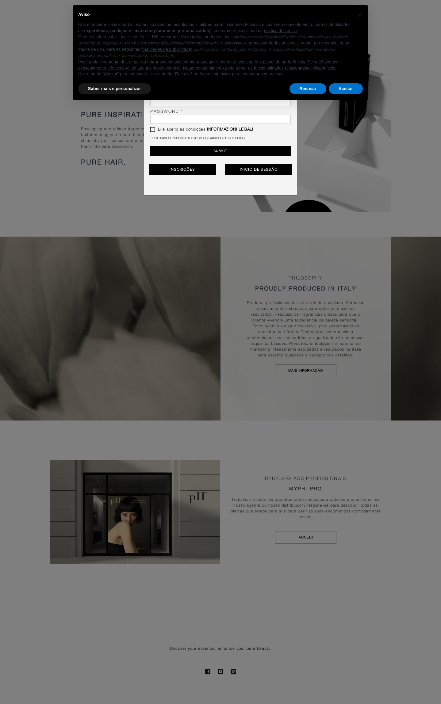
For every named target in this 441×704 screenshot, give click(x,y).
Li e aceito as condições (201, 129)
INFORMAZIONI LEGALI (230, 129)
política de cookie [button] (280, 30)
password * (220, 116)
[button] (360, 15)
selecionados (189, 36)
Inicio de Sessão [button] (259, 168)
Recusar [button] (307, 88)
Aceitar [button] (346, 88)
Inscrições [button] (182, 168)
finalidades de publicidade (166, 49)
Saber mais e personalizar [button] (114, 88)
